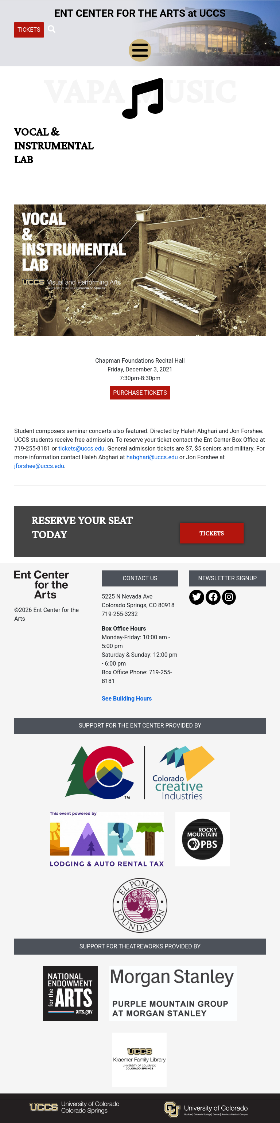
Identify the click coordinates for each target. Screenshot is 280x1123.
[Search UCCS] (110, 29)
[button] (52, 29)
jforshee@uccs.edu (39, 466)
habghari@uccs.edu (152, 457)
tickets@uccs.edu (81, 448)
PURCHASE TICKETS (140, 392)
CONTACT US (139, 578)
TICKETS (29, 29)
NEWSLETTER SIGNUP (227, 578)
